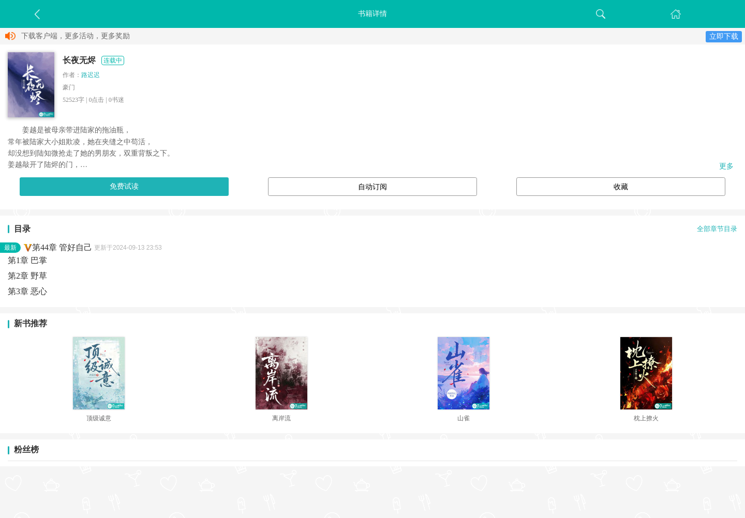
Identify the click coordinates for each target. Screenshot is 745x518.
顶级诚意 (98, 418)
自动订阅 (372, 187)
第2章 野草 (27, 275)
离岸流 (281, 418)
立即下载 (723, 36)
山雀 (463, 418)
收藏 (621, 187)
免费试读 (124, 186)
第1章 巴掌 (27, 260)
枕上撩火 (646, 418)
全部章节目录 (717, 229)
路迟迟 (90, 75)
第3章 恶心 (27, 291)
